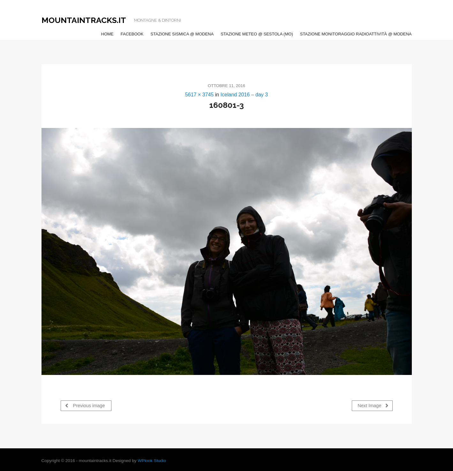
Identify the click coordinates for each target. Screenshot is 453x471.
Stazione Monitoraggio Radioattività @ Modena (356, 34)
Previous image (85, 405)
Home (107, 34)
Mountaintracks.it (84, 20)
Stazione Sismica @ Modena (182, 34)
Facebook (132, 34)
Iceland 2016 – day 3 (244, 94)
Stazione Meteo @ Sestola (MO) (257, 34)
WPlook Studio (152, 460)
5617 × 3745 (199, 94)
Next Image (373, 405)
